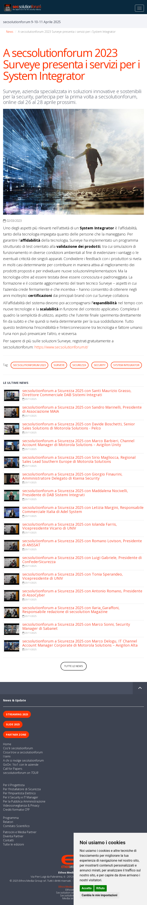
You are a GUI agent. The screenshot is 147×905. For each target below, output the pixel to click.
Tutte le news (73, 666)
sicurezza (79, 365)
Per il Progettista (14, 785)
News (9, 32)
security (99, 365)
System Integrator (126, 365)
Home (7, 744)
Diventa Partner (13, 836)
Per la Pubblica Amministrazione (24, 801)
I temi (6, 756)
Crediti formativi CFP (16, 809)
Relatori (8, 822)
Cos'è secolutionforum (18, 748)
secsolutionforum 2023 (29, 365)
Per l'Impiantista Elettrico (19, 793)
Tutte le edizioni (13, 844)
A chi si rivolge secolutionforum (23, 760)
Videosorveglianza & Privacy (21, 805)
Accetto (87, 888)
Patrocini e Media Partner (19, 832)
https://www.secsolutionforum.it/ (61, 347)
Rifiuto (100, 888)
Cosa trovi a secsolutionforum (23, 752)
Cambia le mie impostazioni (99, 895)
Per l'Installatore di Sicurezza (22, 789)
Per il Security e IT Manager (20, 797)
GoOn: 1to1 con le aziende (20, 764)
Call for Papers (12, 769)
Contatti (8, 840)
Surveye (59, 365)
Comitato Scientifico (16, 826)
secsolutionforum (20, 773)
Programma (11, 818)
